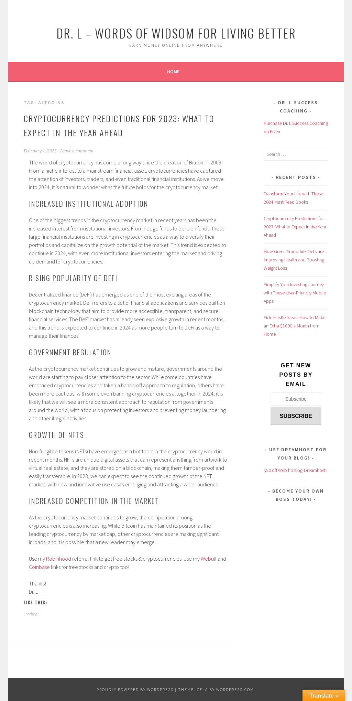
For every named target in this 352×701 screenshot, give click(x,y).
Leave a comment (77, 151)
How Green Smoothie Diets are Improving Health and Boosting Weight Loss (294, 259)
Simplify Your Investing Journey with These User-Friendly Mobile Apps (295, 292)
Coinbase (39, 566)
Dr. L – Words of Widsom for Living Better (176, 33)
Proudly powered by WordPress (135, 689)
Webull (209, 558)
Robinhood (58, 558)
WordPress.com (235, 689)
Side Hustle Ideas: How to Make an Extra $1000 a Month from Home (294, 325)
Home (173, 71)
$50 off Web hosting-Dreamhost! (295, 470)
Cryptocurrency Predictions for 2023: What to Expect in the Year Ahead (295, 226)
